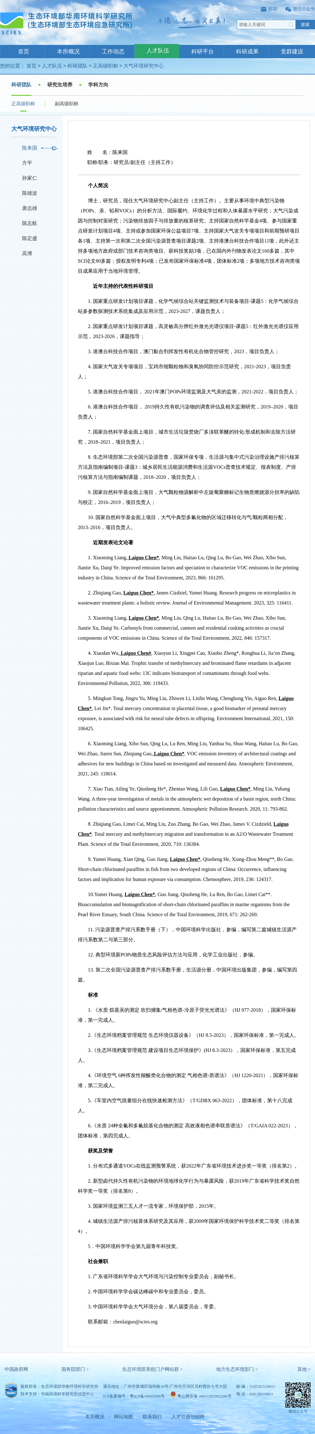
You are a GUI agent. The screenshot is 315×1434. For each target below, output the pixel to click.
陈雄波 (29, 193)
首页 (23, 51)
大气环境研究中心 (143, 65)
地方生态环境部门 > (237, 1369)
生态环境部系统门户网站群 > (152, 1369)
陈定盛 (29, 238)
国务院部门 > (75, 1369)
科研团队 (77, 65)
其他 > (304, 1369)
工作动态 (113, 51)
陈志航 (29, 223)
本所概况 (68, 51)
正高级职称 (105, 65)
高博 (27, 253)
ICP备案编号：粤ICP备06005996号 (134, 1396)
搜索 (305, 24)
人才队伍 (157, 50)
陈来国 (29, 148)
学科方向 (98, 84)
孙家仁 (29, 178)
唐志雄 (29, 208)
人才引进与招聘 (187, 1416)
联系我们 (152, 1416)
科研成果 (247, 51)
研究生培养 (59, 84)
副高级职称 (66, 103)
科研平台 (202, 51)
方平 (27, 163)
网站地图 (123, 1416)
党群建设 (292, 51)
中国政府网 (16, 1369)
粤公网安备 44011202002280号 (204, 1396)
